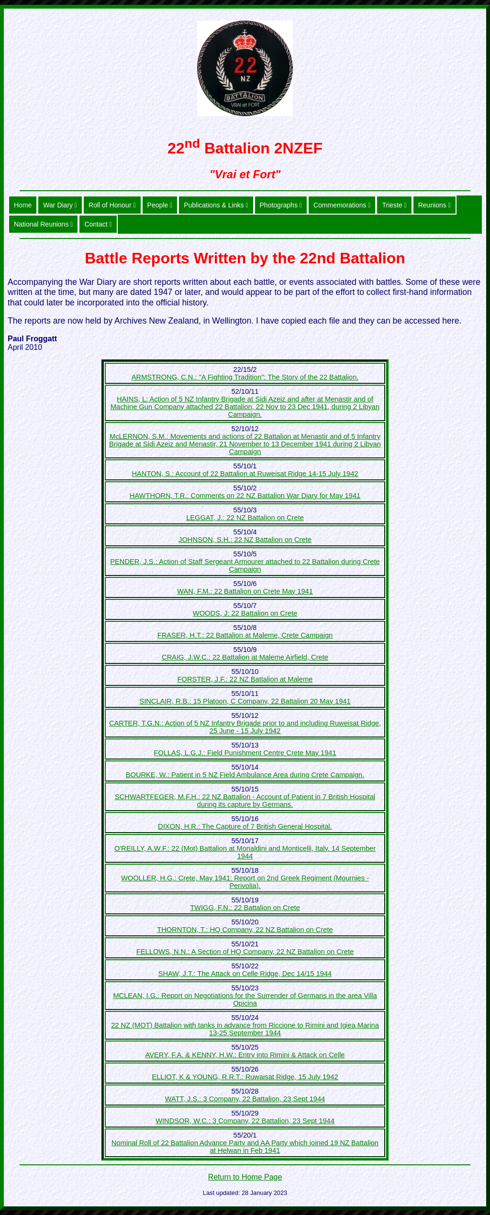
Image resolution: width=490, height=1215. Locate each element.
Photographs (281, 205)
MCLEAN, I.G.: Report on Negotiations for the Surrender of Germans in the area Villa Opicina (245, 999)
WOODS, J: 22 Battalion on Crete (245, 613)
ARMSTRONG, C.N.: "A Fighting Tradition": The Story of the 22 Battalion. (245, 377)
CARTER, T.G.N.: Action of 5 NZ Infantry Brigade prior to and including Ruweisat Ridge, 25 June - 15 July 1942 (245, 727)
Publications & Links (216, 205)
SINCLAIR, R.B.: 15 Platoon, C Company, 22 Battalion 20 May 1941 (244, 701)
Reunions (434, 205)
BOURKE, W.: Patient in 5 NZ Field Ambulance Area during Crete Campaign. (245, 775)
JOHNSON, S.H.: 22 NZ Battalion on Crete (245, 539)
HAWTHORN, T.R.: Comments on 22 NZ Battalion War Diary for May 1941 (245, 495)
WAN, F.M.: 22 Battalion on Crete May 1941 (245, 591)
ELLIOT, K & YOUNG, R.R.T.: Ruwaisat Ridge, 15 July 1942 (245, 1077)
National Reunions (43, 224)
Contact (97, 224)
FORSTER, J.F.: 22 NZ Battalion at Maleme (245, 679)
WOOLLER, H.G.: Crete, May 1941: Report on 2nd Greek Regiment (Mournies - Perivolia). (245, 882)
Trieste (394, 205)
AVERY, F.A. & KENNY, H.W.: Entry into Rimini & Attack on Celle (245, 1055)
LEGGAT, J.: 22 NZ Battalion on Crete (245, 517)
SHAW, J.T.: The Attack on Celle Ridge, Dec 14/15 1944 (245, 973)
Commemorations (342, 205)
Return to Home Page (245, 1177)
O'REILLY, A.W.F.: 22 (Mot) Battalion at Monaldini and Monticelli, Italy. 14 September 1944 (245, 852)
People (160, 205)
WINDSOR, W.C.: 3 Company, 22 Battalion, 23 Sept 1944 (245, 1121)
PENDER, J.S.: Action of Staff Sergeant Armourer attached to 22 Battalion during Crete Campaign (245, 565)
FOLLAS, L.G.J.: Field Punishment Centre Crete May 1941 (245, 753)
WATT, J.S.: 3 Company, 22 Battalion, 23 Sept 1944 (245, 1099)
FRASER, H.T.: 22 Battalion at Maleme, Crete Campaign (245, 635)
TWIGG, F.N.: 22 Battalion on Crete (245, 907)
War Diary (60, 205)
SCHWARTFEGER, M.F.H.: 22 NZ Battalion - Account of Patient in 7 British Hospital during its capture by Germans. (245, 800)
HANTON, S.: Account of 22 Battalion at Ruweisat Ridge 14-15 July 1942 (245, 473)
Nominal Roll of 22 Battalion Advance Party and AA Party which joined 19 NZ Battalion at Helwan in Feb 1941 (245, 1146)
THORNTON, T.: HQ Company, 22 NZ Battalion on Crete (245, 929)
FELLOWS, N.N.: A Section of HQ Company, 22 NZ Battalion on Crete (245, 951)
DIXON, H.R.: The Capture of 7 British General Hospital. (245, 826)
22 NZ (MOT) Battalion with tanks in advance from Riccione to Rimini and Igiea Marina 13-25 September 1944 (245, 1029)
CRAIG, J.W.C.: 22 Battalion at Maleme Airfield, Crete (245, 657)
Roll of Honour (112, 205)
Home (23, 205)
